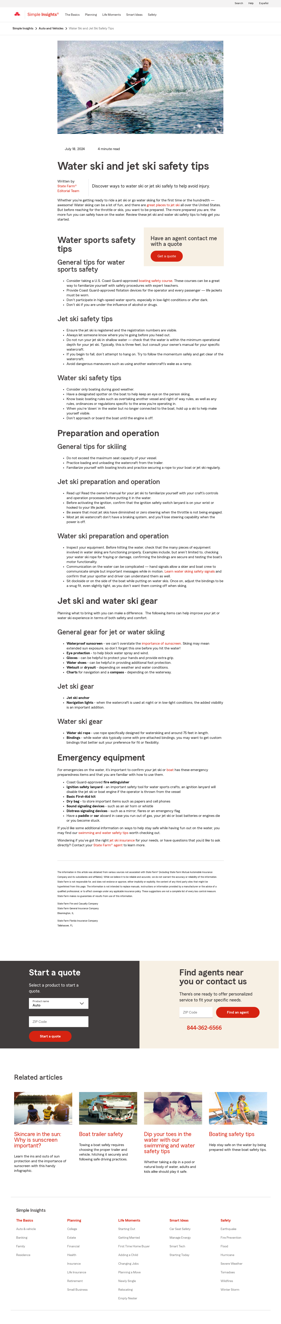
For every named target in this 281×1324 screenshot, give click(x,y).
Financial (73, 1246)
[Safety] (152, 15)
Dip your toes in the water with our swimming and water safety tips (169, 1142)
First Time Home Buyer (134, 1246)
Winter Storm (230, 1289)
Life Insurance (76, 1272)
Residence (23, 1255)
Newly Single (127, 1281)
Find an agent (238, 1012)
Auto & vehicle (26, 1229)
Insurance (74, 1263)
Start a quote (50, 1036)
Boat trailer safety (101, 1134)
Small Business (77, 1289)
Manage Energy (180, 1237)
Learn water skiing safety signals (190, 571)
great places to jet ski (163, 205)
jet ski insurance (122, 840)
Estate (71, 1237)
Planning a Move (129, 1272)
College (72, 1229)
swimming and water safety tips (103, 833)
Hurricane (227, 1255)
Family (20, 1246)
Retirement (75, 1281)
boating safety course (155, 281)
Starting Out (126, 1229)
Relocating (125, 1289)
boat (170, 770)
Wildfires (227, 1281)
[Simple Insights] (43, 16)
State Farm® (68, 188)
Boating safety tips (232, 1134)
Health (71, 1255)
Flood (224, 1246)
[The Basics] (72, 15)
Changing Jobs (128, 1263)
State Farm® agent (108, 845)
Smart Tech (177, 1246)
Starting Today (179, 1255)
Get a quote (166, 256)
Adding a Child (128, 1255)
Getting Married (129, 1237)
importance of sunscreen (161, 643)
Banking (21, 1237)
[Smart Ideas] (134, 15)
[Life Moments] (111, 15)
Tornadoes (228, 1272)
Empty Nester (127, 1298)
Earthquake (228, 1229)
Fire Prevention (231, 1237)
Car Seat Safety (180, 1229)
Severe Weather (231, 1263)
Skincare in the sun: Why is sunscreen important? (37, 1140)
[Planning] (91, 15)
